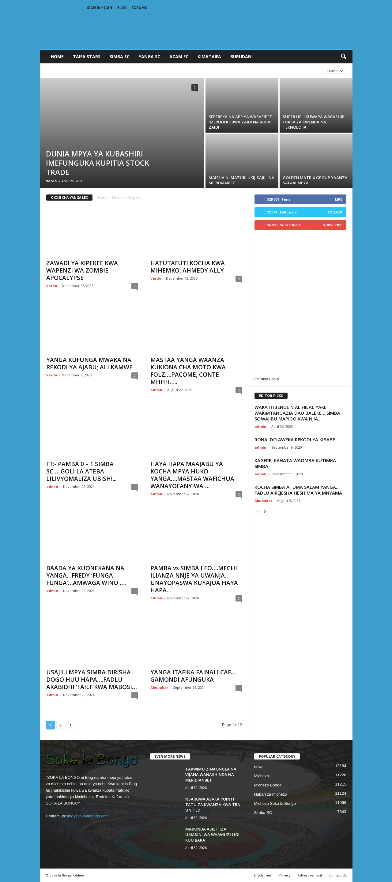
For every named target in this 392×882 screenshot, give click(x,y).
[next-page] (265, 511)
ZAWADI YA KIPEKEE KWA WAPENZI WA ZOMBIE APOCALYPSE (82, 270)
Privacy (285, 875)
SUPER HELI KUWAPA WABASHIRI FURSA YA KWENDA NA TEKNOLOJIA (314, 122)
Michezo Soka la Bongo (275, 803)
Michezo (261, 776)
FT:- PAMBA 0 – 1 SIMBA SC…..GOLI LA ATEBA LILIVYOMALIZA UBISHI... (81, 471)
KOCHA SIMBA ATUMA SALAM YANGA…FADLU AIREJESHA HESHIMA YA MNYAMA (298, 490)
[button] (343, 56)
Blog (122, 7)
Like (338, 199)
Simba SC (263, 812)
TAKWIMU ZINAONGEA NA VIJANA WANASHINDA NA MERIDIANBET (210, 774)
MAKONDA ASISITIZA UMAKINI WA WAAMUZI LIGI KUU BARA (212, 834)
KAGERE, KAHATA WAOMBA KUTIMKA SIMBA (295, 463)
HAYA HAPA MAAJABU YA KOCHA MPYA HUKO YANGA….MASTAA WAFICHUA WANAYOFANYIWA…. (192, 475)
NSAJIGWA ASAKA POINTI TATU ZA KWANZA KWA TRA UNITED (212, 804)
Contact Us (338, 875)
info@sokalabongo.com (88, 816)
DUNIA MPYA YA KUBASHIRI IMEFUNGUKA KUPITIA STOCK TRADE (97, 163)
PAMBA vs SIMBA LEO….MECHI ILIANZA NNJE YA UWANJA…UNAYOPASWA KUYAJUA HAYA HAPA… (194, 579)
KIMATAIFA (209, 56)
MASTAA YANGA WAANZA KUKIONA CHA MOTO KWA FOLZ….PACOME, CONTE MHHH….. (188, 371)
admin (156, 389)
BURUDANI (241, 56)
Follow (335, 212)
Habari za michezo (270, 794)
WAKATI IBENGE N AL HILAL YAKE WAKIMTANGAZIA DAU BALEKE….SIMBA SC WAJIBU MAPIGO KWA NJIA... (297, 413)
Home (57, 56)
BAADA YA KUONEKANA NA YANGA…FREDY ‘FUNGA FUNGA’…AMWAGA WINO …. (86, 575)
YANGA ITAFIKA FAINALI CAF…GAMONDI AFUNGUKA (193, 676)
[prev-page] (257, 511)
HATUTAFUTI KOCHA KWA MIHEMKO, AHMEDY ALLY (187, 266)
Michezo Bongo (268, 785)
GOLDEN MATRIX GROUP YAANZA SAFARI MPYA (315, 180)
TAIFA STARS (86, 56)
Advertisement (310, 875)
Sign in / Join (99, 7)
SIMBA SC (120, 56)
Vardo (51, 181)
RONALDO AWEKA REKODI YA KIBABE (294, 439)
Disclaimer (263, 875)
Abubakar (159, 687)
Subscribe (332, 225)
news (258, 766)
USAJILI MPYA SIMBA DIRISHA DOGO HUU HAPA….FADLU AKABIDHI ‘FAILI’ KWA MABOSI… (91, 679)
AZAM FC (178, 56)
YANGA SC (149, 56)
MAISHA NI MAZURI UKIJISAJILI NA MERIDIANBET (241, 180)
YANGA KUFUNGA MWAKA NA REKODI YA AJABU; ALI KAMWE (89, 363)
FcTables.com (266, 379)
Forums (139, 7)
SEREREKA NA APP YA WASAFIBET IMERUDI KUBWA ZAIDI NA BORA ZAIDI (240, 122)
